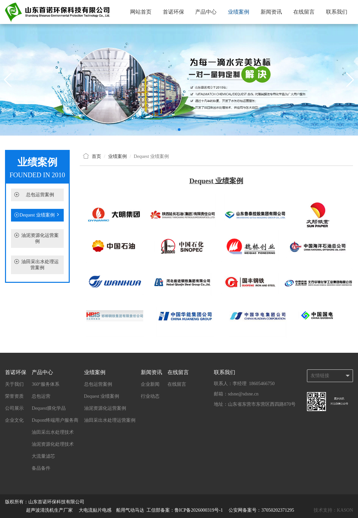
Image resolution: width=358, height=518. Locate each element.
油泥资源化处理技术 (53, 444)
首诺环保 (173, 12)
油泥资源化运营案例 (105, 408)
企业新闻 (150, 384)
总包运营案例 (40, 194)
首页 (96, 156)
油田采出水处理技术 (53, 432)
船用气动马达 (130, 510)
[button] (179, 129)
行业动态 (150, 396)
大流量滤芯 (43, 456)
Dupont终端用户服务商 (55, 420)
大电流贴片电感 (95, 510)
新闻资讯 (271, 12)
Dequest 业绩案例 (37, 215)
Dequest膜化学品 (49, 408)
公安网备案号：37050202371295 (261, 510)
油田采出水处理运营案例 (109, 420)
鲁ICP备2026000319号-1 (199, 510)
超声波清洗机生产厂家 (49, 510)
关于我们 (14, 384)
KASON (345, 510)
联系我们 (336, 12)
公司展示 (14, 408)
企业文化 (14, 420)
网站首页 (140, 12)
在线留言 (304, 12)
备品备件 (41, 468)
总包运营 (41, 396)
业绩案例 (238, 12)
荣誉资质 (14, 396)
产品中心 (206, 12)
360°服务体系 (45, 384)
